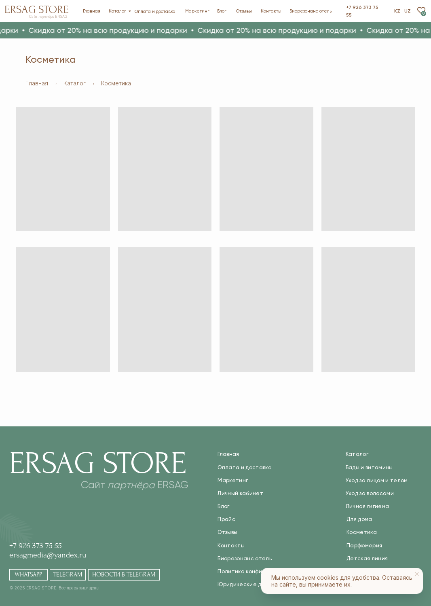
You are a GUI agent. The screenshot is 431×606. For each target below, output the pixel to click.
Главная (36, 83)
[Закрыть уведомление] (417, 574)
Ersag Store (36, 9)
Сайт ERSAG (48, 16)
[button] (112, 30)
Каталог (74, 83)
